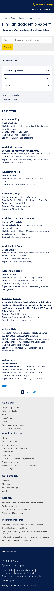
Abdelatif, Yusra (11, 172)
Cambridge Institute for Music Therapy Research (22, 525)
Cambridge (7, 481)
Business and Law (10, 506)
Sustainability (7, 452)
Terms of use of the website (28, 576)
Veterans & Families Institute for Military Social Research (26, 537)
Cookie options (9, 580)
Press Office (7, 418)
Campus (26, 85)
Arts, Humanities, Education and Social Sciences (22, 503)
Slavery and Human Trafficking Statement (20, 466)
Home (4, 18)
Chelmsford (7, 484)
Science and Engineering (12, 513)
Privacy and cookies (25, 570)
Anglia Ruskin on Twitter (11, 557)
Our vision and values (11, 445)
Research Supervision (26, 71)
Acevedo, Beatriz (11, 298)
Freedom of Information (25, 573)
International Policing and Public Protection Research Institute (24, 532)
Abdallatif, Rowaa (12, 147)
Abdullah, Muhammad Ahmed (18, 218)
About (13, 18)
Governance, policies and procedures (18, 459)
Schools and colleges (11, 411)
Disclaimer (7, 573)
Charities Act (8, 576)
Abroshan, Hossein (12, 271)
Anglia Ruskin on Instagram (7, 557)
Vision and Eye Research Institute (16, 540)
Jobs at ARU (7, 469)
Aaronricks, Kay (10, 119)
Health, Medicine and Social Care (16, 510)
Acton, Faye (8, 360)
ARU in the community (12, 441)
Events (5, 414)
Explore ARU (7, 455)
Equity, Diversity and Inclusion (14, 448)
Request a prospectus (11, 407)
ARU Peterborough (10, 488)
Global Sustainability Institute (14, 528)
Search (7, 47)
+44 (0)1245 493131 (10, 561)
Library (5, 421)
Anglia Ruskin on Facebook (3, 557)
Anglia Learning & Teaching (13, 425)
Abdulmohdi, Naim (12, 246)
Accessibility (7, 570)
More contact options (14, 565)
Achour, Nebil (9, 329)
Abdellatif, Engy (11, 194)
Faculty (26, 78)
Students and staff (42, 4)
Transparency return (10, 462)
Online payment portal (11, 428)
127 (34, 392)
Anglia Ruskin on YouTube (15, 557)
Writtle (5, 491)
